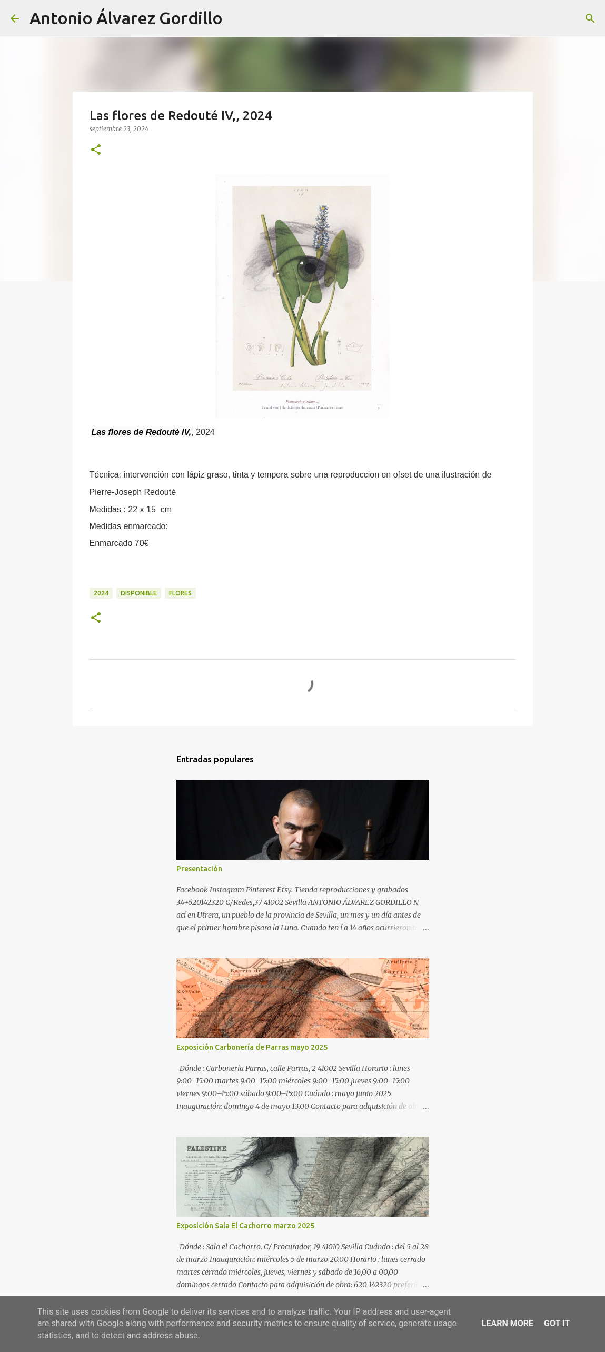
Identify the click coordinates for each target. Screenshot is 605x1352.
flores (180, 593)
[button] (96, 150)
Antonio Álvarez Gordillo (126, 17)
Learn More (507, 1323)
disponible (139, 593)
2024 (101, 593)
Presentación (199, 868)
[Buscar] (237, 18)
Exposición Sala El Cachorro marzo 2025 (245, 1225)
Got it (557, 1323)
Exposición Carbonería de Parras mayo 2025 (252, 1047)
